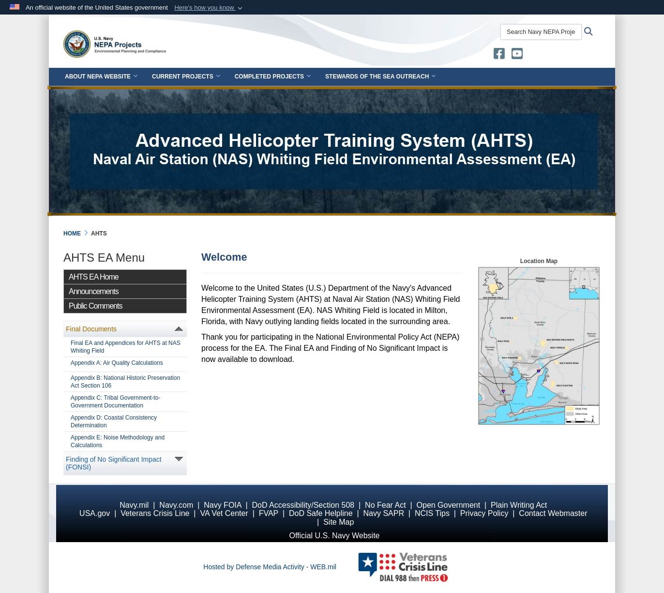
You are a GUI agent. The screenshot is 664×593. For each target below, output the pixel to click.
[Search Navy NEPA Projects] (541, 32)
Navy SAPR (383, 513)
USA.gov (94, 513)
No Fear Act (385, 505)
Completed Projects (273, 76)
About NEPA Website (101, 76)
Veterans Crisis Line (155, 513)
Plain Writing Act (519, 505)
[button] (209, 8)
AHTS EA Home (94, 277)
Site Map (338, 522)
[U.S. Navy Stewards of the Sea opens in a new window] (499, 56)
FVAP (268, 513)
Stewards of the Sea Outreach (380, 76)
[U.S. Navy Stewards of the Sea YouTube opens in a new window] (517, 56)
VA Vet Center (224, 513)
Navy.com (176, 505)
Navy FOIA (222, 505)
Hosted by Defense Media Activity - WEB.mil (269, 567)
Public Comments (95, 306)
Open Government (449, 505)
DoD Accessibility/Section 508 (303, 505)
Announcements (94, 291)
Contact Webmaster (553, 513)
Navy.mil (134, 505)
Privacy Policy (484, 513)
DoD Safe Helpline (321, 513)
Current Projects (186, 76)
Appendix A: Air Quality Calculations (117, 362)
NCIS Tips (432, 513)
